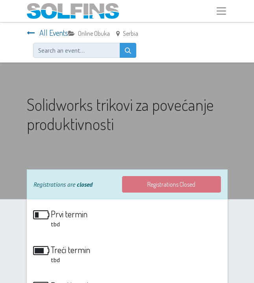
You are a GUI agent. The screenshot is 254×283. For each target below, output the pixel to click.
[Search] (128, 50)
